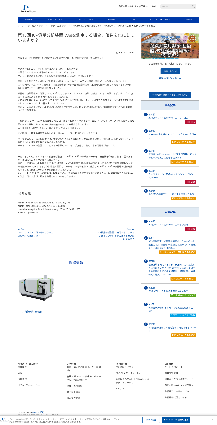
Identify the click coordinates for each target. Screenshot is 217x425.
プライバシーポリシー (29, 385)
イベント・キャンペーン (160, 20)
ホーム (21, 25)
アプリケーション (54, 20)
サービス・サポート (85, 20)
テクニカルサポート (60, 25)
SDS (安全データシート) (128, 373)
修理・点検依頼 (74, 386)
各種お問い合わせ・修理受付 (179, 385)
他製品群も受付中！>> (170, 78)
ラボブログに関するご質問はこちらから (169, 95)
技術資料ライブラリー (127, 367)
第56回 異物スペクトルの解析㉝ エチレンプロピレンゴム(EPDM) (171, 174)
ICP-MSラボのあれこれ (145, 25)
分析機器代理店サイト (176, 397)
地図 (20, 373)
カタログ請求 (73, 392)
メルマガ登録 (73, 398)
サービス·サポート (174, 367)
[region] (108, 420)
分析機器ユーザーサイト (177, 391)
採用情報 (22, 379)
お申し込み (170, 71)
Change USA (37, 412)
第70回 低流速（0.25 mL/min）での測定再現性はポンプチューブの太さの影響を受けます (172, 154)
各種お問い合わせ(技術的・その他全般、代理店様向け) (84, 378)
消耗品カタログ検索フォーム (179, 379)
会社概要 (22, 367)
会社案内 (188, 20)
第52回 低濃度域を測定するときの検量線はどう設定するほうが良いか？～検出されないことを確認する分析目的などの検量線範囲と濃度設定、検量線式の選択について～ (171, 268)
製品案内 (29, 20)
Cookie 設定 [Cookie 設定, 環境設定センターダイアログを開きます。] (151, 420)
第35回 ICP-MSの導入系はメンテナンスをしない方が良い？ (172, 134)
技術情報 (111, 20)
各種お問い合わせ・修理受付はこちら (137, 6)
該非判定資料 (171, 373)
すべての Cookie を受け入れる (176, 420)
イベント (120, 388)
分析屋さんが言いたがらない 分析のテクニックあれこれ (102, 25)
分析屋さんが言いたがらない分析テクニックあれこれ (132, 381)
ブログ (132, 20)
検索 (193, 6)
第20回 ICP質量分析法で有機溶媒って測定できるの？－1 (172, 327)
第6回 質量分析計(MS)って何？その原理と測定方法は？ (170, 307)
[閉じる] (213, 420)
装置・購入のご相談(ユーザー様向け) (84, 369)
